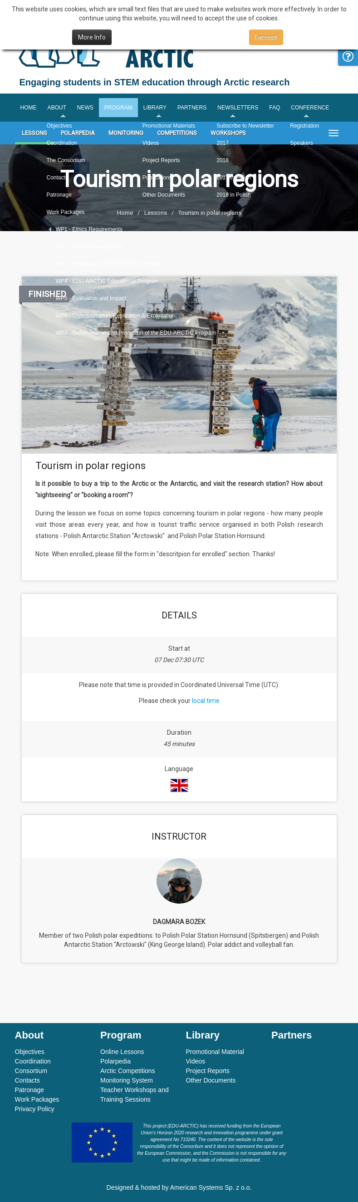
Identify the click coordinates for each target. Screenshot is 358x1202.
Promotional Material (215, 1051)
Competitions (177, 132)
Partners (191, 107)
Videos (196, 1061)
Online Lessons (122, 1051)
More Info (92, 37)
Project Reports (208, 1070)
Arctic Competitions (127, 1070)
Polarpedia (78, 132)
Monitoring (125, 132)
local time (206, 700)
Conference (310, 107)
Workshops (228, 132)
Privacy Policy (34, 1109)
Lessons (34, 132)
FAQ (274, 107)
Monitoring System (126, 1080)
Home (28, 107)
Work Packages (37, 1099)
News (85, 107)
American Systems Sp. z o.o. (211, 1187)
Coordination (33, 1061)
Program (118, 107)
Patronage (29, 1089)
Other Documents (211, 1080)
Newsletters (237, 107)
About (57, 107)
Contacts (27, 1080)
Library (155, 107)
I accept (266, 37)
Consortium (31, 1070)
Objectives (29, 1051)
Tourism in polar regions (209, 212)
